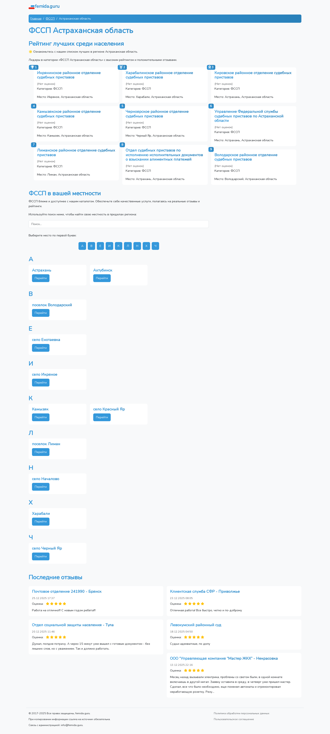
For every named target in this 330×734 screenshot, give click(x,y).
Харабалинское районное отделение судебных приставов (159, 75)
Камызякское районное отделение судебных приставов (69, 114)
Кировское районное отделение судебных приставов (252, 75)
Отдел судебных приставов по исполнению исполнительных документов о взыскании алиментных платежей (164, 155)
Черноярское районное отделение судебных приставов (157, 114)
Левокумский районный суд (195, 624)
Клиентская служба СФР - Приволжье (205, 591)
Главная (35, 18)
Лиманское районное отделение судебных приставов (76, 152)
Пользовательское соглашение (234, 719)
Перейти (41, 278)
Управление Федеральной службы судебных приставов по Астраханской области (248, 116)
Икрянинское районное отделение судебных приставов (69, 75)
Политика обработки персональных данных (241, 713)
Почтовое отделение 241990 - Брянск (66, 591)
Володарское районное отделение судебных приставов (245, 157)
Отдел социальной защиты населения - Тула (73, 624)
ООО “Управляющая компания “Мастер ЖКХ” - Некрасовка (224, 658)
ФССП (50, 18)
